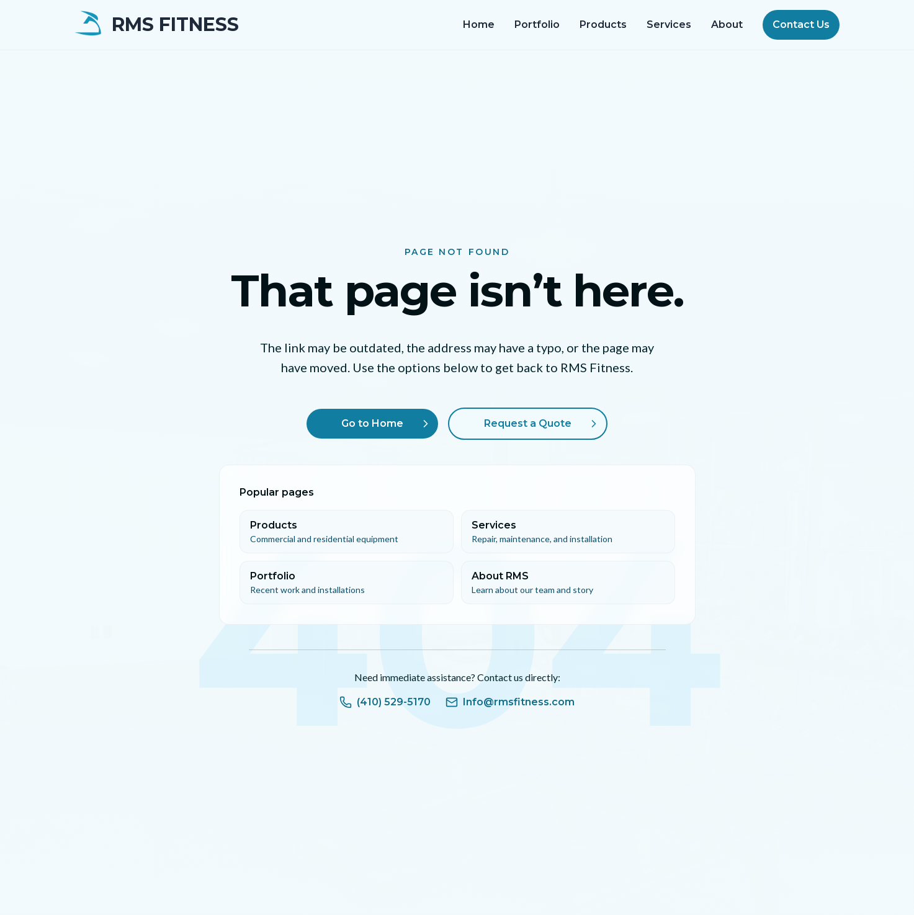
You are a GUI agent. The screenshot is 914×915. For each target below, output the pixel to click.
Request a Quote (542, 423)
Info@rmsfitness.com (510, 702)
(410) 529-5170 (385, 702)
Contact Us (801, 24)
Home (479, 24)
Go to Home (387, 423)
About (727, 24)
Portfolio (537, 24)
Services (669, 24)
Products (603, 24)
